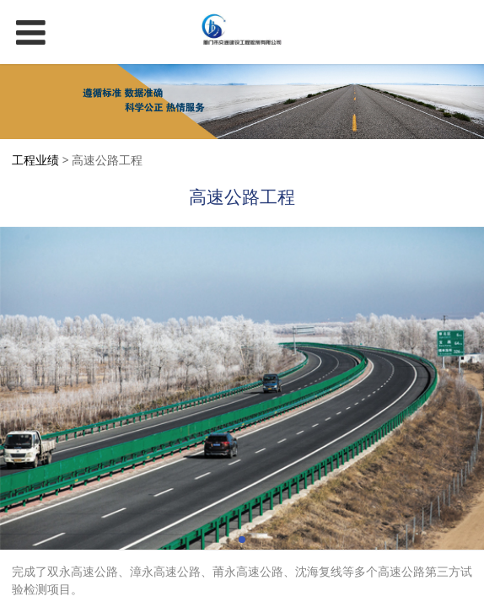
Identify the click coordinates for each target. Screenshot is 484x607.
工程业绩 (35, 160)
